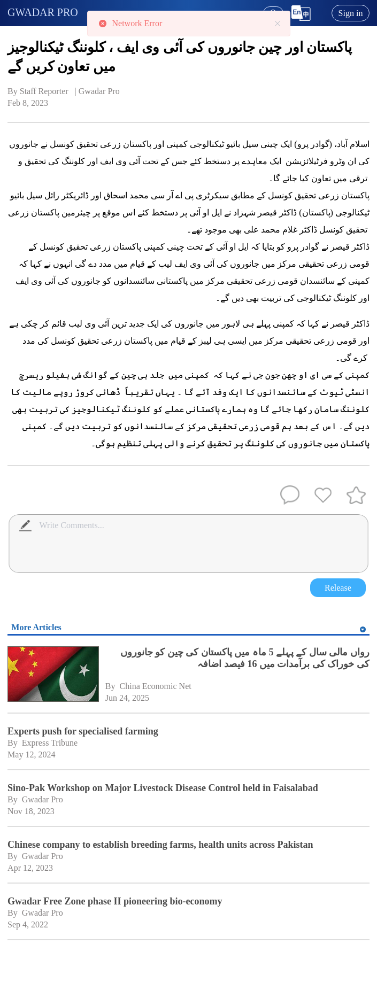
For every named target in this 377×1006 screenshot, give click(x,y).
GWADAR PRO (42, 12)
